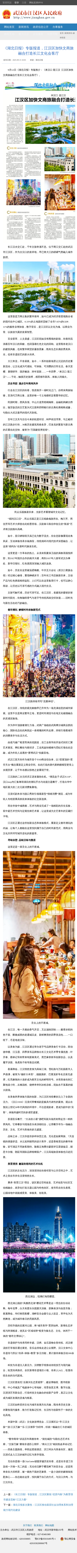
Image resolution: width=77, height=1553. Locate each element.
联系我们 (38, 1525)
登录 (16, 2)
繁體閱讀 (7, 2)
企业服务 (38, 34)
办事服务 (58, 27)
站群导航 (52, 34)
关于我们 (27, 1525)
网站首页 (9, 27)
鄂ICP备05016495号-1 (45, 1539)
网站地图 (49, 1525)
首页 (61, 33)
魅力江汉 (24, 34)
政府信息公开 (40, 27)
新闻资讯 (24, 27)
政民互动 (9, 34)
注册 (24, 2)
